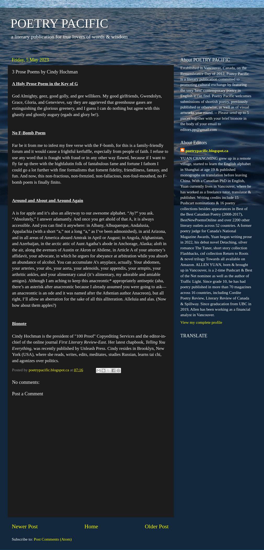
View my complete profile (201, 322)
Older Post (157, 526)
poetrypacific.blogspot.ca (207, 150)
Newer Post (25, 526)
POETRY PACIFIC (59, 23)
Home (91, 526)
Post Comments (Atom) (53, 539)
